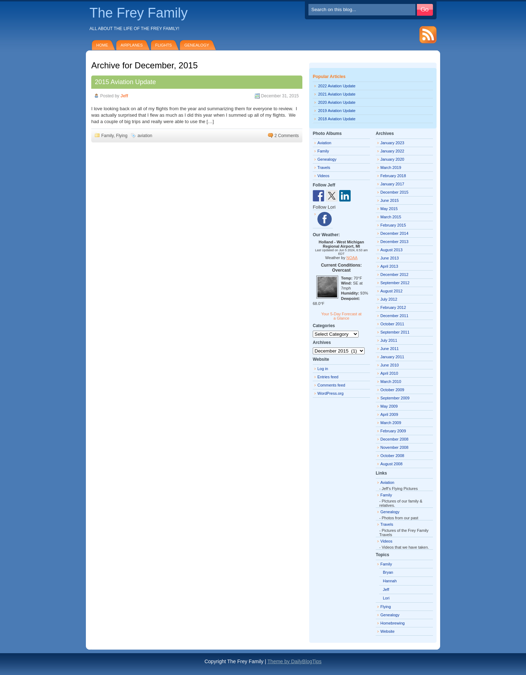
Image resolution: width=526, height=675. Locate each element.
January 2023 (392, 143)
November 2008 (394, 447)
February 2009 (393, 431)
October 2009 (392, 390)
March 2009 (390, 423)
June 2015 (389, 200)
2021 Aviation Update (336, 94)
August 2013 (391, 250)
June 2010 (389, 365)
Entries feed (328, 377)
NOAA (351, 258)
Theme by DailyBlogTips (294, 661)
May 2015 (389, 209)
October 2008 (392, 455)
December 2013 (394, 241)
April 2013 (389, 266)
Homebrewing (392, 623)
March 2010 (390, 381)
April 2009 (389, 414)
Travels (323, 167)
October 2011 (392, 324)
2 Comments (286, 135)
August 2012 (391, 291)
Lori (386, 598)
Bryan (388, 572)
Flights (163, 45)
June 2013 (389, 258)
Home (102, 45)
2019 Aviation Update (336, 110)
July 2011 (388, 340)
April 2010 (389, 373)
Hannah (390, 581)
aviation (144, 135)
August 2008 (391, 464)
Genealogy (196, 45)
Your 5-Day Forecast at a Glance (341, 316)
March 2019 (390, 167)
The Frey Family (138, 12)
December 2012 (394, 274)
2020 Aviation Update (336, 102)
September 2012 (394, 283)
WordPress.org (330, 393)
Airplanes (132, 45)
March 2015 (390, 217)
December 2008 (394, 439)
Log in (322, 368)
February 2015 (393, 225)
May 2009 (389, 406)
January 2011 (392, 357)
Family (107, 135)
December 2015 (394, 192)
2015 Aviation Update (125, 82)
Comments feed (331, 385)
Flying (121, 135)
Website (387, 631)
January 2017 (392, 184)
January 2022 (392, 151)
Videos (323, 176)
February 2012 (393, 307)
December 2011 (394, 316)
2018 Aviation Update (336, 119)
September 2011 (394, 332)
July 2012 (388, 299)
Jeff (124, 95)
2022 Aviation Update (336, 86)
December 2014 (394, 233)
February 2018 (393, 176)
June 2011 (389, 348)
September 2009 (394, 398)
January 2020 (392, 159)
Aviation (324, 143)
